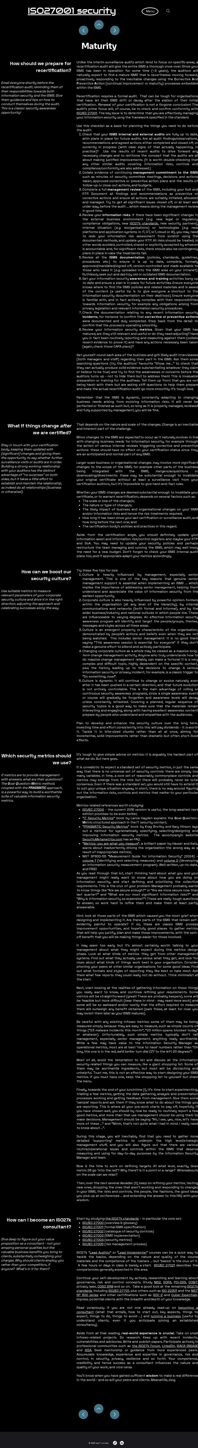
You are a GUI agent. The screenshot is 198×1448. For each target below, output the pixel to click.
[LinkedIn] (121, 1443)
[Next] (114, 1414)
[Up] (83, 30)
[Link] (115, 1443)
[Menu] (150, 11)
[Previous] (83, 1414)
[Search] (168, 11)
